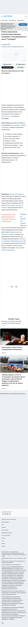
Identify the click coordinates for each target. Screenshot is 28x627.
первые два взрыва (16, 194)
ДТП (3, 524)
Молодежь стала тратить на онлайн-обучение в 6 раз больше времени (14, 323)
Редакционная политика (7, 532)
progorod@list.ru (9, 562)
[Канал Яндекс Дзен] (7, 67)
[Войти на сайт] (25, 16)
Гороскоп (4, 527)
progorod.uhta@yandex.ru (7, 564)
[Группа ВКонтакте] (7, 64)
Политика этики (5, 530)
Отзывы (3, 538)
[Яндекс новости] (20, 64)
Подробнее (11, 619)
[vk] (12, 287)
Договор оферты (5, 522)
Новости (3, 546)
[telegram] (16, 287)
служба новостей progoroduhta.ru (12, 47)
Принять (23, 24)
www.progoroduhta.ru (13, 551)
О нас (3, 540)
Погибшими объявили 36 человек (23, 218)
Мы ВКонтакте (20, 20)
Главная (3, 543)
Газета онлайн (4, 20)
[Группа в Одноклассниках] (5, 514)
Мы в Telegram (12, 20)
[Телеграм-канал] (20, 67)
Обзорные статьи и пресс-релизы (9, 519)
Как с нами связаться (6, 535)
